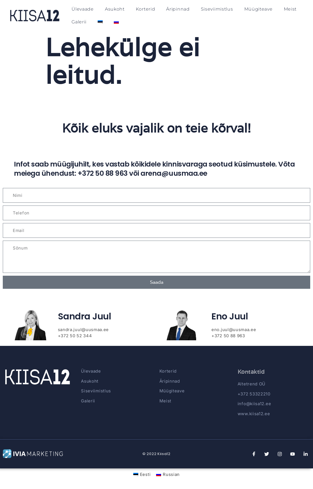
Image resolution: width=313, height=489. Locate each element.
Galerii (79, 22)
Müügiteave (258, 9)
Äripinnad (177, 9)
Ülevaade (83, 9)
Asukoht (115, 9)
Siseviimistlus (217, 9)
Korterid (145, 9)
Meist (290, 9)
